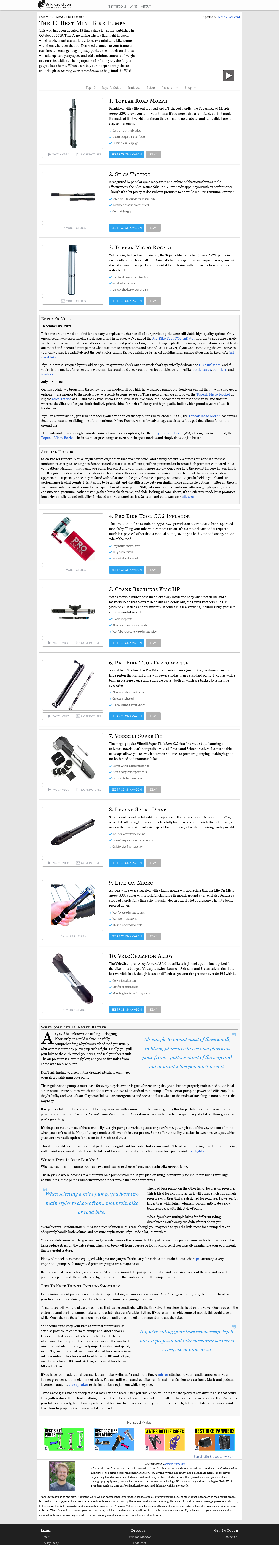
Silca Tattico (62, 399)
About (45, 1537)
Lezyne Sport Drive (168, 433)
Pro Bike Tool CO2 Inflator (174, 338)
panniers (219, 370)
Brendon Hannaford (174, 1463)
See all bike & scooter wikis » (214, 1457)
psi (198, 1259)
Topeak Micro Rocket (213, 394)
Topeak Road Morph (204, 416)
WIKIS (133, 6)
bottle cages (201, 370)
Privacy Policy (50, 1543)
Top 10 (91, 87)
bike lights (196, 1151)
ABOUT (146, 6)
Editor (151, 87)
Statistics (134, 87)
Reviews (59, 16)
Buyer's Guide (111, 87)
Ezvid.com (139, 1543)
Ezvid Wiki (45, 16)
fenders (47, 374)
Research (169, 87)
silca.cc (188, 497)
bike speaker (78, 1385)
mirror (163, 1375)
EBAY (153, 154)
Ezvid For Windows (139, 1537)
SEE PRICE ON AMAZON (127, 154)
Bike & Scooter (74, 16)
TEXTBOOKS (117, 6)
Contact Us (230, 1537)
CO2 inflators (210, 365)
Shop (190, 87)
